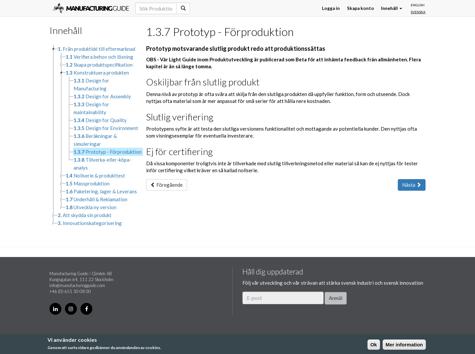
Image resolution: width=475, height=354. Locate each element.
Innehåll (391, 8)
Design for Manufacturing (91, 84)
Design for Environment (106, 128)
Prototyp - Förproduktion (108, 152)
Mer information (404, 344)
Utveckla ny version (91, 207)
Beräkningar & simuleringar (95, 140)
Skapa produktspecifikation (99, 65)
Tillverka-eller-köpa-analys (102, 164)
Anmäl (335, 298)
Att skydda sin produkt (84, 215)
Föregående (166, 185)
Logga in (331, 8)
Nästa (411, 185)
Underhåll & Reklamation (96, 199)
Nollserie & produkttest (95, 175)
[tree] (92, 136)
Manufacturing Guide (90, 8)
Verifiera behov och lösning (99, 57)
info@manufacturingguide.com (77, 285)
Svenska (418, 12)
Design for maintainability (91, 108)
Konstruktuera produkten (97, 73)
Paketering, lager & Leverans (101, 191)
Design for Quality (100, 120)
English (418, 5)
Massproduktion (88, 183)
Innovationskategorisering (90, 223)
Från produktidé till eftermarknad (96, 49)
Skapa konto (360, 8)
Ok (373, 344)
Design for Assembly (102, 96)
